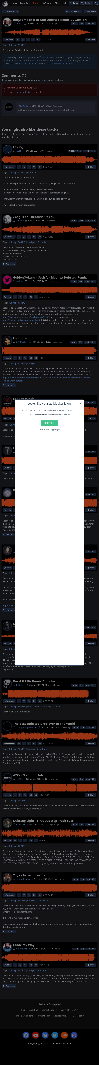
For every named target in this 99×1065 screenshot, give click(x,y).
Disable (49, 423)
